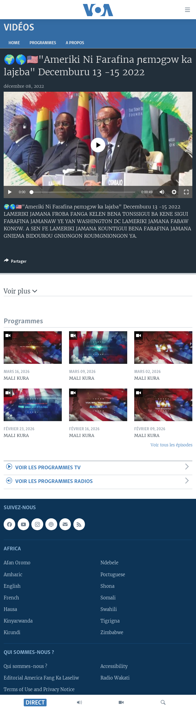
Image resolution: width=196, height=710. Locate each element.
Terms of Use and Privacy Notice (39, 689)
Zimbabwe (111, 632)
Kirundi (12, 632)
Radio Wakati (115, 678)
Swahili (108, 609)
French (11, 597)
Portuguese (112, 574)
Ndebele (109, 563)
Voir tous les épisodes (171, 445)
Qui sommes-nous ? (25, 666)
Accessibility (114, 666)
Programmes (43, 43)
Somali (108, 597)
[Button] (15, 262)
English (12, 586)
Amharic (13, 574)
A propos (75, 43)
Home (14, 43)
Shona (107, 586)
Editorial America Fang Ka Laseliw (41, 678)
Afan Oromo (17, 563)
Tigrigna (110, 620)
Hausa (10, 609)
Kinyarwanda (18, 620)
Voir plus (20, 291)
